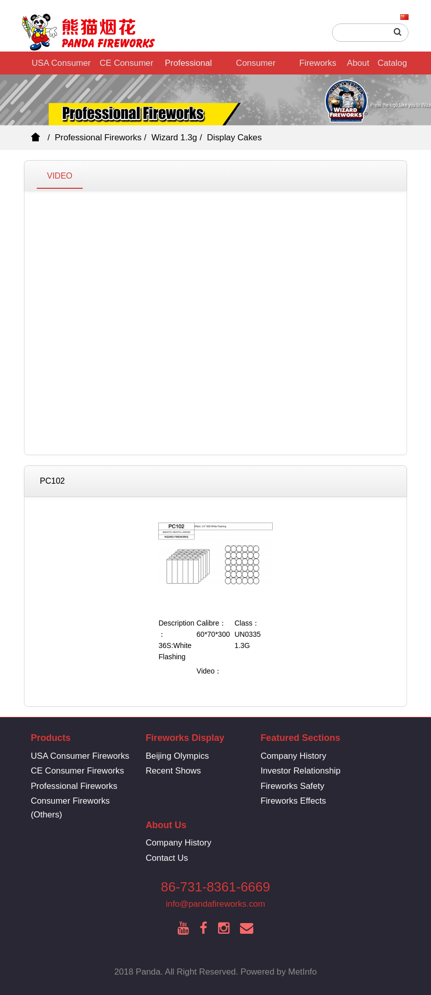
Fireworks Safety (292, 786)
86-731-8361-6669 (215, 886)
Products (50, 738)
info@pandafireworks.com (215, 904)
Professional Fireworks (188, 66)
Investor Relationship (300, 771)
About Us (358, 66)
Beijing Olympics (177, 756)
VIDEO (60, 175)
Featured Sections (300, 738)
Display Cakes (234, 137)
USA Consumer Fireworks (61, 66)
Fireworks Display (318, 66)
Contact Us (167, 858)
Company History (293, 756)
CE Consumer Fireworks (126, 66)
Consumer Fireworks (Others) (255, 66)
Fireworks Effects (293, 801)
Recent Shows (173, 771)
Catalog (392, 63)
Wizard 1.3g (174, 137)
